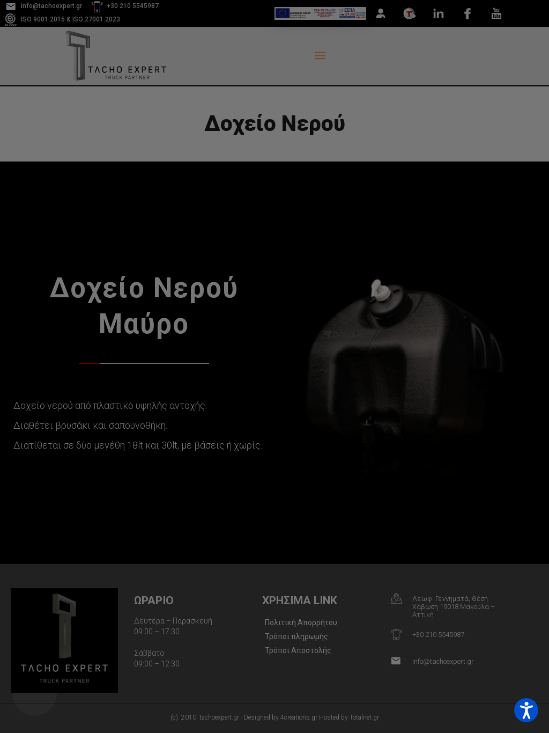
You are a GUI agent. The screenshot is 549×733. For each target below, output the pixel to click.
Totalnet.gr (364, 717)
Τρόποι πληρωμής (296, 636)
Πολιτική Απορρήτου (301, 622)
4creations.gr (298, 717)
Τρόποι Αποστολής (298, 650)
